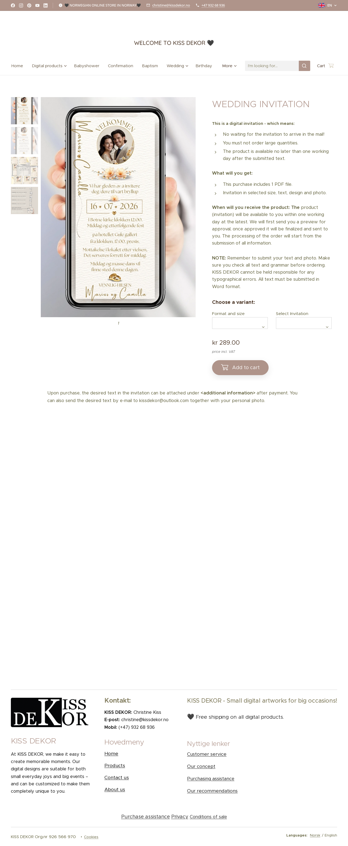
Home (111, 754)
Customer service (206, 754)
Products (114, 765)
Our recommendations (212, 791)
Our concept (201, 767)
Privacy (179, 817)
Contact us (116, 777)
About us (114, 789)
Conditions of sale (208, 817)
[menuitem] (19, 66)
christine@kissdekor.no (171, 5)
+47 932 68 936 (213, 5)
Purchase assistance (145, 817)
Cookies (91, 837)
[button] (140, 743)
